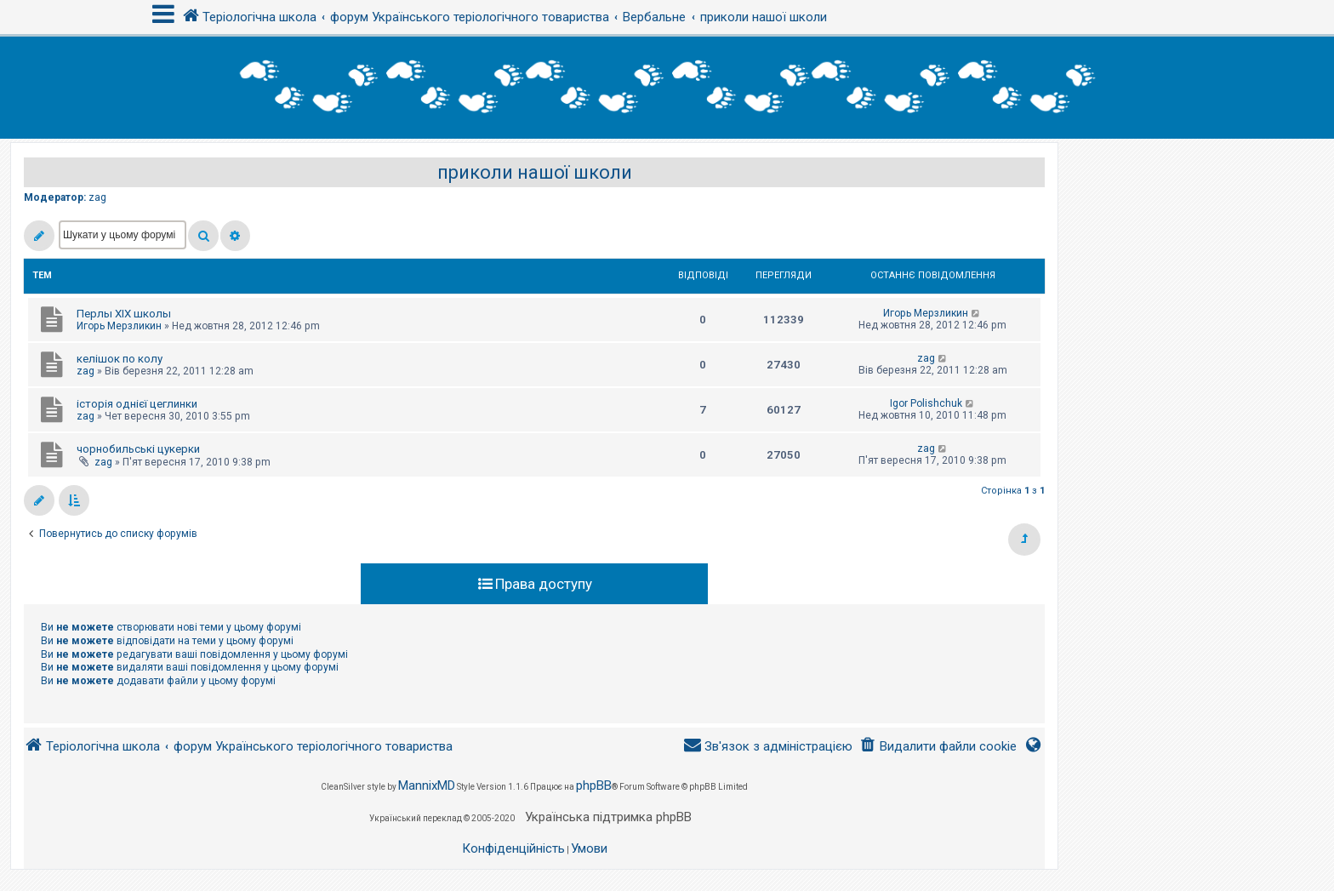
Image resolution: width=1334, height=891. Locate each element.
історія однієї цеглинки (137, 403)
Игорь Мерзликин (119, 326)
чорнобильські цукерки (138, 449)
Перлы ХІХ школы (124, 313)
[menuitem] (938, 746)
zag (97, 197)
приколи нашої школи (534, 172)
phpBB (594, 785)
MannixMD (426, 785)
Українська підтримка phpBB (608, 817)
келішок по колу (119, 358)
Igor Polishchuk (926, 403)
